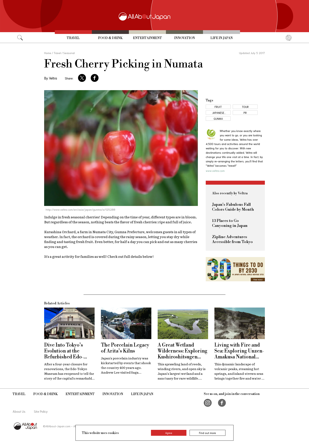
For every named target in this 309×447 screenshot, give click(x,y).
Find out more (207, 433)
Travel (73, 38)
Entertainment (147, 38)
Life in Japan (221, 38)
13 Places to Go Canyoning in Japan (230, 223)
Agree (168, 433)
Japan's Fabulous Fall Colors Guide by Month (233, 207)
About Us (19, 411)
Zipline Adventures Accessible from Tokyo (232, 239)
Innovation (184, 38)
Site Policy (41, 411)
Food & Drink (110, 38)
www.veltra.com (215, 170)
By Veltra (50, 78)
